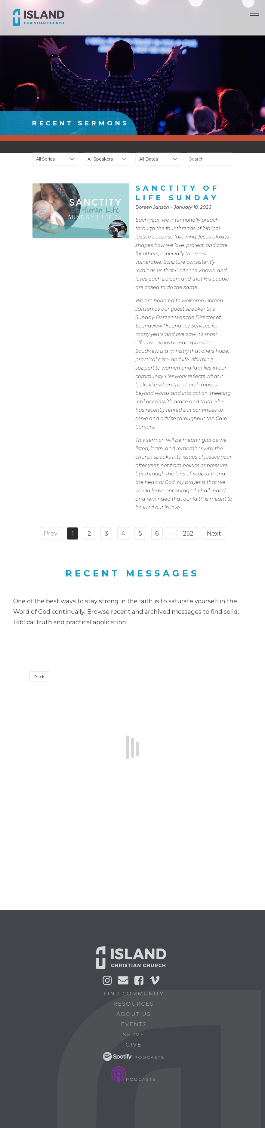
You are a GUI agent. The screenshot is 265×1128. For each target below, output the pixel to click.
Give (136, 1045)
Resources (136, 1004)
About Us (136, 1014)
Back (39, 676)
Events (136, 1024)
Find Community (136, 994)
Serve (136, 1034)
